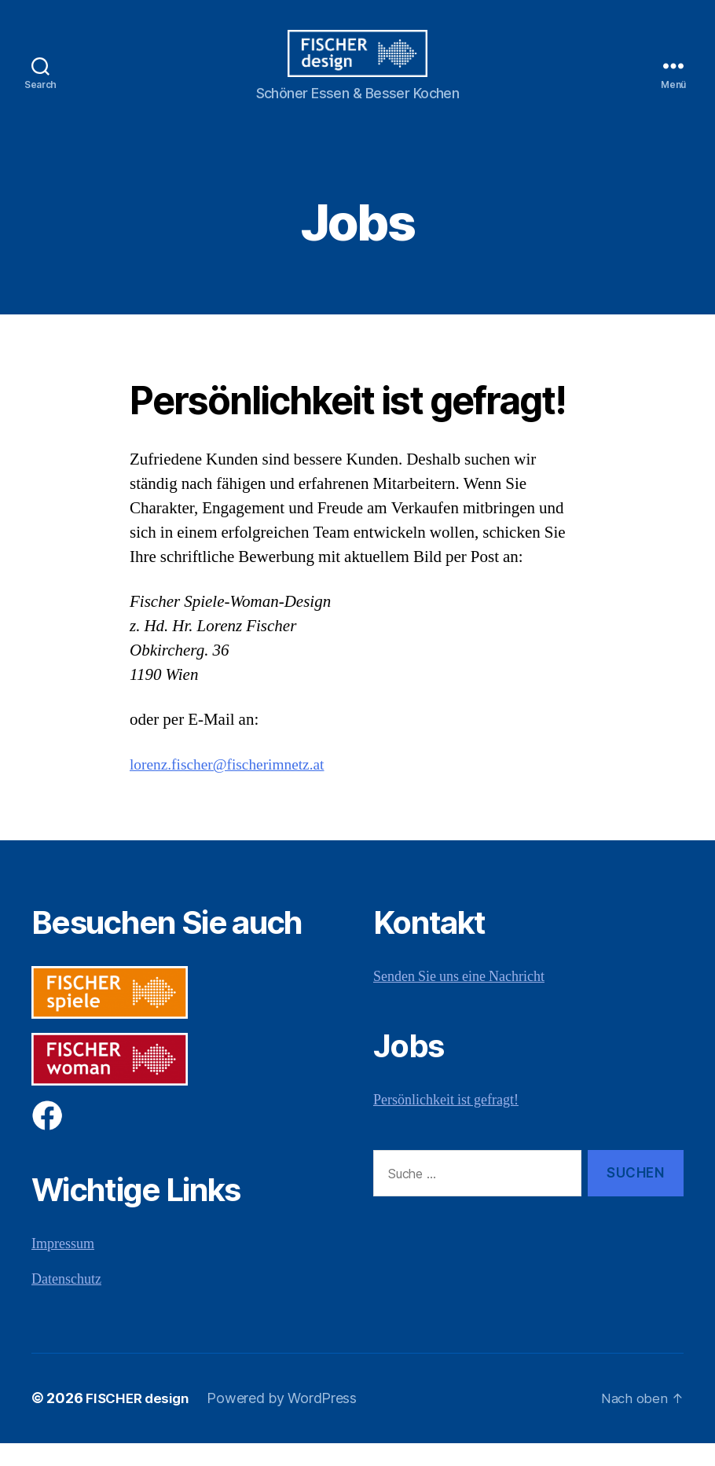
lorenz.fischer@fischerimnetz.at (235, 788)
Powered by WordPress (288, 1421)
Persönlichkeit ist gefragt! (446, 1124)
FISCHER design (140, 1421)
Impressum (62, 1267)
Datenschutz (66, 1303)
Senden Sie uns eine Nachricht (458, 1000)
